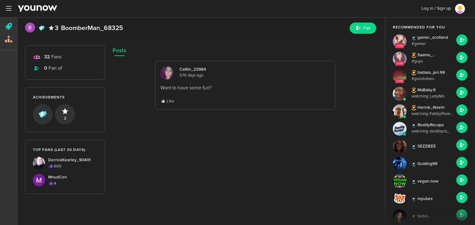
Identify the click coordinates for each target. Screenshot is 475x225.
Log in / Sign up (436, 8)
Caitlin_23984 (192, 69)
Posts (119, 50)
